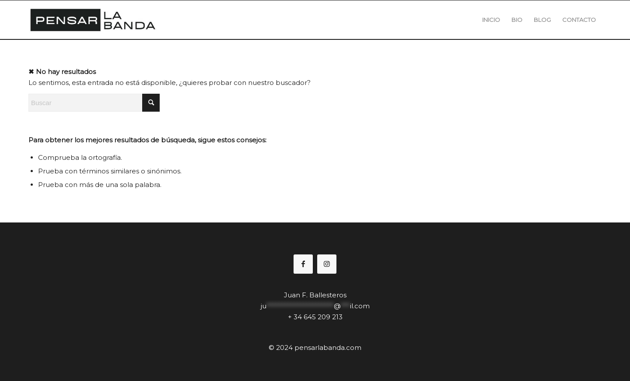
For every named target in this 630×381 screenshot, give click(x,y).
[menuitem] (491, 19)
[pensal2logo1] (92, 19)
